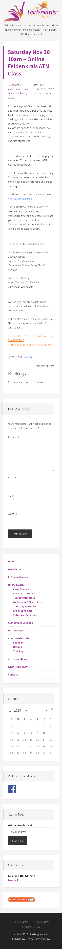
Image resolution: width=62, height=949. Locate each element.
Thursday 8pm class (24, 606)
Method (17, 647)
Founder (18, 642)
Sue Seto (28, 357)
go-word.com (44, 934)
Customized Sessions (20, 622)
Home (11, 561)
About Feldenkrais (18, 638)
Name (12, 478)
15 (31, 739)
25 (50, 746)
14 (24, 739)
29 (31, 753)
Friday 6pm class (22, 610)
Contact (13, 674)
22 (31, 746)
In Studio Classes (18, 577)
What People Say (18, 666)
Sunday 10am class (24, 593)
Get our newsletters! (20, 825)
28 (24, 753)
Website (12, 513)
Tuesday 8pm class (24, 597)
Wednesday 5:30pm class (27, 602)
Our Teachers (15, 630)
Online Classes (16, 584)
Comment (14, 437)
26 (11, 753)
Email (12, 496)
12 (11, 739)
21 (24, 746)
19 (11, 746)
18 (50, 739)
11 (50, 733)
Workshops (14, 569)
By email (13, 880)
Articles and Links (18, 659)
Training (18, 651)
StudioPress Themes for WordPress (31, 938)
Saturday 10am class (25, 615)
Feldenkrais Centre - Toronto (31, 11)
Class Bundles (21, 589)
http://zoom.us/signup (20, 198)
